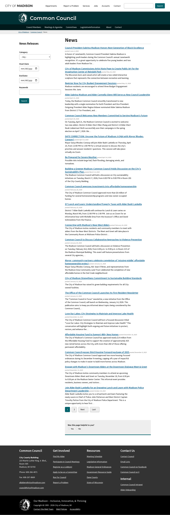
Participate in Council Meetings (66, 461)
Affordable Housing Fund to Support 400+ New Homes (92, 334)
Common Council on (134, 467)
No (79, 428)
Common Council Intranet (131, 484)
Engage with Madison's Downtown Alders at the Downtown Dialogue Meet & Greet (106, 366)
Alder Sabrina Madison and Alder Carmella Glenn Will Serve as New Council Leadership (107, 94)
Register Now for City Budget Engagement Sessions (91, 83)
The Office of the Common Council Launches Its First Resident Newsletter (101, 292)
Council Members (33, 27)
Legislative (91, 28)
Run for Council (59, 477)
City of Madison (23, 32)
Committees (71, 27)
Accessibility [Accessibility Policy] (75, 509)
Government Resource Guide (99, 472)
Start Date (24, 64)
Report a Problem (71, 6)
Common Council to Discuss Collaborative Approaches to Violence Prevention (103, 239)
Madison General (100, 467)
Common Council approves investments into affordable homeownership (101, 186)
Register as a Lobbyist (62, 467)
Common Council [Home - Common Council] (53, 18)
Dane (93, 477)
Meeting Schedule (94, 456)
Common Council (36, 32)
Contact (117, 6)
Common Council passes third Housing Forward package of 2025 (97, 352)
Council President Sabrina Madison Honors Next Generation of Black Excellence (104, 47)
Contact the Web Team (43, 509)
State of (96, 482)
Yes (72, 428)
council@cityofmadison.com (31, 487)
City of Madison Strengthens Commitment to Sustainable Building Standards (103, 278)
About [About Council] (108, 27)
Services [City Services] (86, 6)
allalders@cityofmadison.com (32, 482)
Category (23, 52)
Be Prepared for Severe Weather (81, 157)
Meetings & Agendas (53, 27)
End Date (23, 75)
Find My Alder (59, 456)
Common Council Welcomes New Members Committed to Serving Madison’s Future (106, 115)
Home (21, 27)
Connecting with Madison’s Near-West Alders (87, 224)
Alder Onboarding (128, 489)
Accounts (106, 6)
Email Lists (125, 461)
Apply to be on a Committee (65, 472)
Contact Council (127, 456)
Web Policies (61, 509)
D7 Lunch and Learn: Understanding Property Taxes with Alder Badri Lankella (103, 204)
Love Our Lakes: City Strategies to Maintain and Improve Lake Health (99, 313)
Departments (52, 6)
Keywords (23, 87)
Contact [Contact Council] (118, 27)
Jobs (96, 6)
